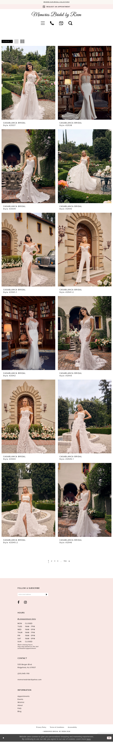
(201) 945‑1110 (24, 675)
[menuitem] (42, 23)
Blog (19, 712)
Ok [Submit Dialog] (108, 739)
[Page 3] (53, 561)
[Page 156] (66, 561)
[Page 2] (49, 561)
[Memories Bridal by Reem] (57, 15)
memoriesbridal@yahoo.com (30, 681)
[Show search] (70, 23)
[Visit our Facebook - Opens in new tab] (19, 603)
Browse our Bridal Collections (56, 2)
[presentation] (28, 83)
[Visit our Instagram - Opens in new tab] (25, 603)
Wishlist (21, 703)
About (20, 706)
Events (20, 700)
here (89, 740)
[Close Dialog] (4, 739)
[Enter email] (33, 595)
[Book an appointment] (56, 7)
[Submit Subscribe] (46, 595)
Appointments (24, 697)
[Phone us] (52, 23)
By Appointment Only (27, 620)
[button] (42, 23)
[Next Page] (71, 561)
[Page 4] (57, 561)
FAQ (19, 709)
